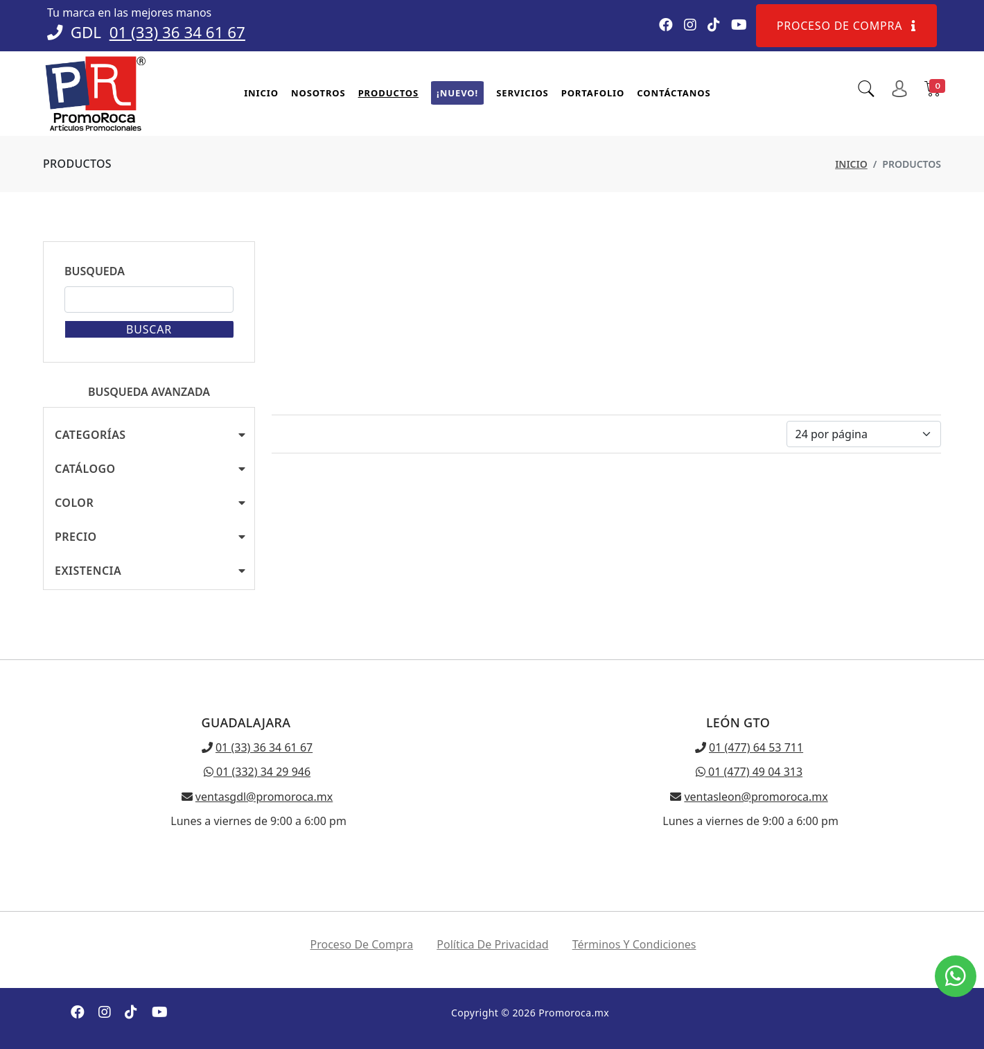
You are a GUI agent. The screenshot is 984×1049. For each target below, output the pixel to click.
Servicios (522, 93)
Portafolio (593, 93)
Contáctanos (673, 93)
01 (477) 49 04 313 (749, 771)
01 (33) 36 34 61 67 (177, 32)
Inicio (261, 93)
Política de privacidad (492, 944)
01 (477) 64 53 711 (756, 747)
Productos (388, 93)
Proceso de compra (846, 25)
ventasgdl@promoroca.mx (264, 796)
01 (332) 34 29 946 (257, 771)
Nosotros (318, 93)
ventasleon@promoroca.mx (755, 796)
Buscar (149, 329)
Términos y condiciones (634, 944)
